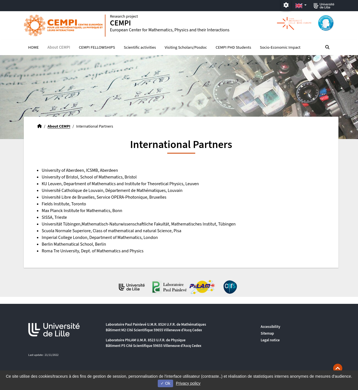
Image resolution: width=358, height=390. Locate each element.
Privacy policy (188, 383)
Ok (165, 383)
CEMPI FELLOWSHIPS (97, 48)
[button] (337, 368)
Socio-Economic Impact (280, 48)
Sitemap (267, 333)
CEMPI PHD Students (233, 48)
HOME (33, 48)
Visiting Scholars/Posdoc (186, 48)
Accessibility (270, 326)
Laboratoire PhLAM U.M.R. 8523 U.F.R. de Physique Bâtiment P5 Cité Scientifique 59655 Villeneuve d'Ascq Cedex (153, 342)
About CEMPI (59, 48)
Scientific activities (140, 48)
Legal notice (270, 340)
